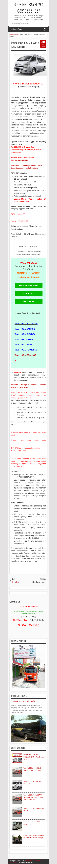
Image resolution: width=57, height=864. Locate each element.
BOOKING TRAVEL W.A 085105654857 (29, 7)
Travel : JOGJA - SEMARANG (25, 355)
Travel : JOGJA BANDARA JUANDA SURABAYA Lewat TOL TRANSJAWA (33, 797)
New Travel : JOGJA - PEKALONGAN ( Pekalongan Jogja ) (34, 757)
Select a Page (16, 29)
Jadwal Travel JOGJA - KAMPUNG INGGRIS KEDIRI (26, 45)
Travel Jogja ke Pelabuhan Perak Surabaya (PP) (23, 701)
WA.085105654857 (21, 160)
